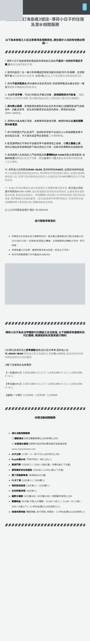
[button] (85, 7)
